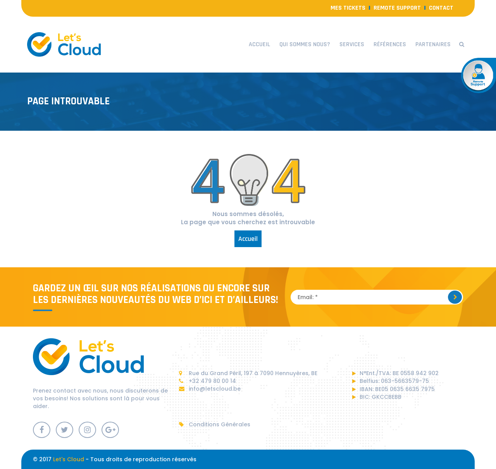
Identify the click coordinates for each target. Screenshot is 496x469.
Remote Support (397, 8)
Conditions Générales (214, 424)
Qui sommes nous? (304, 44)
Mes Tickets (348, 8)
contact (441, 8)
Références (390, 44)
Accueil (259, 44)
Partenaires (433, 44)
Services (351, 44)
